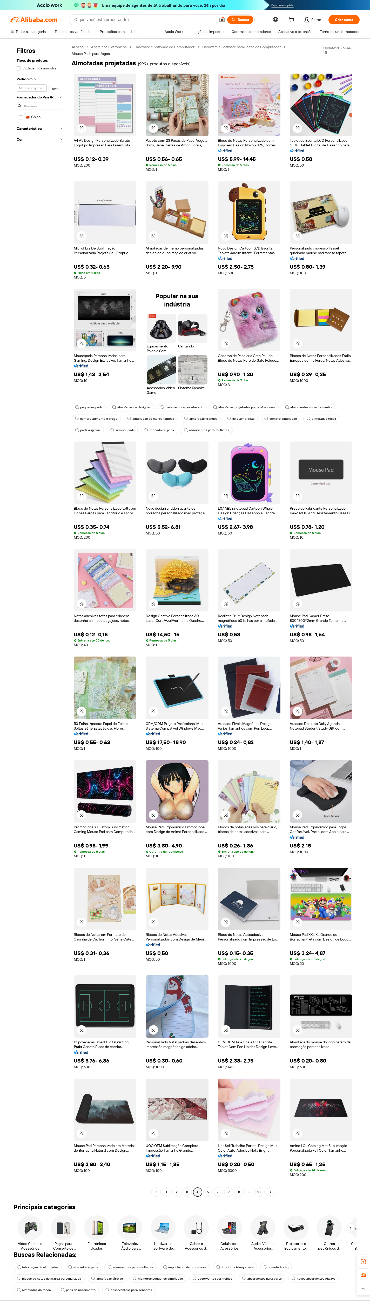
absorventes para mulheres (206, 430)
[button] (222, 20)
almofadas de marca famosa (150, 419)
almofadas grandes (200, 419)
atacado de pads (159, 430)
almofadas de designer (131, 407)
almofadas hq (276, 1267)
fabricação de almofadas (37, 1267)
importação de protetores (184, 1267)
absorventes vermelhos (212, 1279)
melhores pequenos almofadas (158, 1279)
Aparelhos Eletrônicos (109, 47)
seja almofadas (240, 419)
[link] (363, 1262)
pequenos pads (88, 407)
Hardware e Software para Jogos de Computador (241, 47)
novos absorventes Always (313, 1279)
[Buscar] (240, 20)
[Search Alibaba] (144, 20)
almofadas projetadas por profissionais (244, 407)
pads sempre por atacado (181, 407)
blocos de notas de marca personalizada (49, 1279)
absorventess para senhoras (128, 1290)
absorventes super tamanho (308, 407)
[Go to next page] (270, 1192)
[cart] (292, 20)
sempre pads (122, 430)
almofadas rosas (321, 419)
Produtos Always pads (235, 1267)
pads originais (87, 430)
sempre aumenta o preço (96, 419)
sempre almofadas (280, 419)
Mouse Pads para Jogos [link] (91, 54)
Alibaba (77, 47)
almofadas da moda (34, 1290)
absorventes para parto (262, 1279)
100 (260, 1192)
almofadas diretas (107, 1279)
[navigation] (39, 620)
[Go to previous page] (156, 1192)
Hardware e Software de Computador (164, 47)
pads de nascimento (78, 1290)
